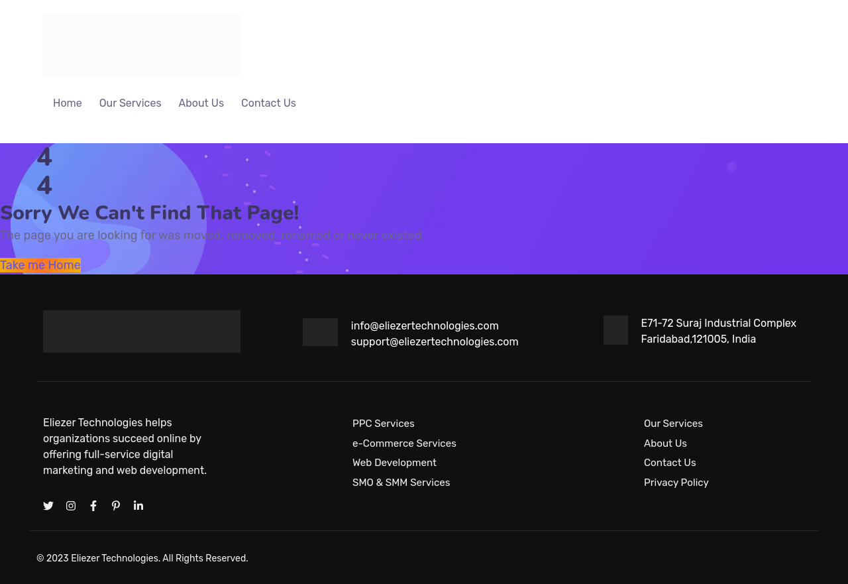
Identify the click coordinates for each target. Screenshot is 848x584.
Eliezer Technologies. (115, 558)
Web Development (394, 463)
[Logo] (141, 45)
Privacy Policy (676, 483)
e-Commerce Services (404, 443)
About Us (202, 103)
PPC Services (383, 424)
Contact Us (268, 103)
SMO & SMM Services (401, 483)
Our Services (130, 103)
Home (67, 103)
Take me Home (40, 265)
